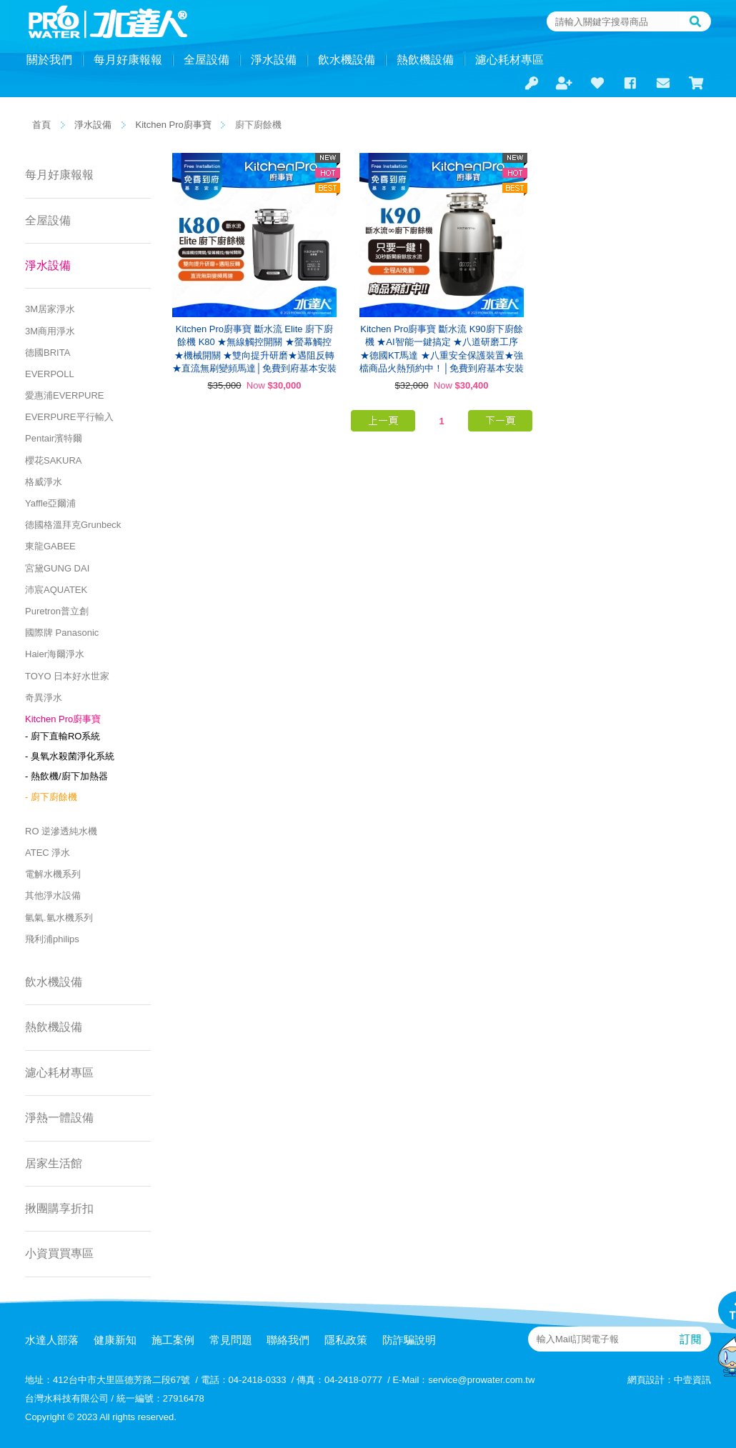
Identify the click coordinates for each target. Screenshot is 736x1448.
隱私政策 (345, 1340)
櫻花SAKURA (53, 460)
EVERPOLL (49, 374)
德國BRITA (47, 352)
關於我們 (49, 60)
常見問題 (230, 1340)
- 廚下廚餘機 (51, 797)
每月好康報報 (128, 60)
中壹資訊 (692, 1379)
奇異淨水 (43, 697)
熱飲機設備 (425, 60)
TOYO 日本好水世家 (67, 676)
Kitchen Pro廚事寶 (174, 124)
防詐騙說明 (409, 1340)
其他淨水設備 (53, 895)
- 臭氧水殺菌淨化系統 (69, 756)
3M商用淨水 (50, 331)
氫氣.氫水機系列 (59, 917)
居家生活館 (53, 1163)
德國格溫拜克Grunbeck (73, 524)
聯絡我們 (288, 1340)
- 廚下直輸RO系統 (62, 736)
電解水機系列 (53, 874)
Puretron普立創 (57, 611)
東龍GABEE (50, 546)
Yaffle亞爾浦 (50, 503)
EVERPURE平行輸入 (69, 416)
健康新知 (115, 1340)
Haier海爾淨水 (54, 654)
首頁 (41, 124)
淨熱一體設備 (59, 1118)
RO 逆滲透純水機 (61, 831)
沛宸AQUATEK (56, 589)
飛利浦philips (52, 939)
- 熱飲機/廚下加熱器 (66, 776)
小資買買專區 (59, 1253)
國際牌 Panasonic (62, 632)
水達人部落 (52, 1340)
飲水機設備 (346, 60)
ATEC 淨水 (47, 852)
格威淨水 (43, 481)
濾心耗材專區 (509, 60)
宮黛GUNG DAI (57, 568)
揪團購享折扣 (59, 1208)
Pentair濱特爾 (53, 438)
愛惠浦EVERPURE (64, 395)
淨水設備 (274, 60)
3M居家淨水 (50, 309)
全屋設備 (206, 60)
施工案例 (172, 1340)
